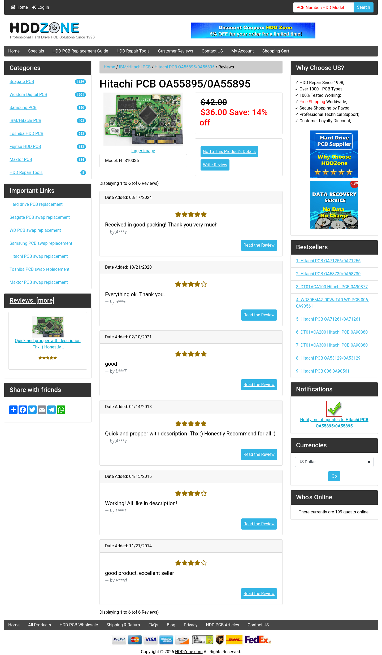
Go (334, 476)
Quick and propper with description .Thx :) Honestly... (47, 333)
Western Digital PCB (48, 94)
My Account (242, 51)
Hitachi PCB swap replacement (39, 256)
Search (363, 7)
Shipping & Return (123, 624)
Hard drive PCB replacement (36, 204)
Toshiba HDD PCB (48, 133)
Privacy (191, 624)
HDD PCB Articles (222, 624)
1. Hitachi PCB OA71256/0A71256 (328, 260)
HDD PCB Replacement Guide (80, 51)
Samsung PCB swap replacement (41, 243)
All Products (39, 624)
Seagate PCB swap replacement (40, 217)
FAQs (153, 624)
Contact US (212, 51)
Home (19, 7)
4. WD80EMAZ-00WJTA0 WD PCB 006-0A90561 (332, 303)
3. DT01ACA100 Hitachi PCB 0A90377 (332, 286)
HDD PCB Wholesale (78, 624)
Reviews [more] (32, 300)
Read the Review (259, 245)
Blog (171, 624)
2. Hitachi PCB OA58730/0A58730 (328, 273)
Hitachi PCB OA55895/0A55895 (185, 66)
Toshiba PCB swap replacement (40, 269)
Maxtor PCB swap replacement (39, 282)
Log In (40, 7)
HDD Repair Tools (133, 51)
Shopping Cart (275, 51)
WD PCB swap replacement (35, 230)
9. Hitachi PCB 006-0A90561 (323, 371)
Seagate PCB (48, 81)
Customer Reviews (175, 51)
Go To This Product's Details (229, 151)
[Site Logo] (66, 30)
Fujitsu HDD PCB (48, 146)
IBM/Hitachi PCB (135, 66)
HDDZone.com (189, 651)
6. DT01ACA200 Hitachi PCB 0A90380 (332, 332)
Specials (36, 51)
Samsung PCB (48, 107)
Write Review (215, 164)
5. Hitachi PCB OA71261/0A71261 (328, 319)
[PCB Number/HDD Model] (323, 7)
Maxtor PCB (48, 159)
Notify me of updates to (334, 417)
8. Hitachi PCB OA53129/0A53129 (328, 358)
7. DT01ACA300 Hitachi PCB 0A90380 (332, 345)
